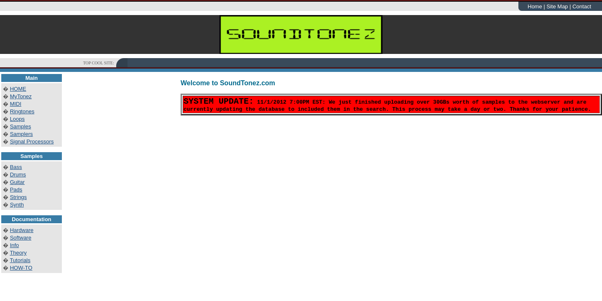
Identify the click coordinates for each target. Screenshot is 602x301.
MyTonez (21, 96)
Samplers (21, 134)
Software (20, 238)
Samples (20, 126)
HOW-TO (21, 268)
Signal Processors (32, 141)
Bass (16, 167)
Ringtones (22, 111)
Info (14, 245)
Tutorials (20, 260)
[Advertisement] (280, 63)
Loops (17, 119)
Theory (18, 253)
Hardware (21, 230)
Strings (18, 197)
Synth (17, 205)
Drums (18, 174)
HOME (18, 89)
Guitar (17, 182)
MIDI (15, 104)
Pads (16, 189)
